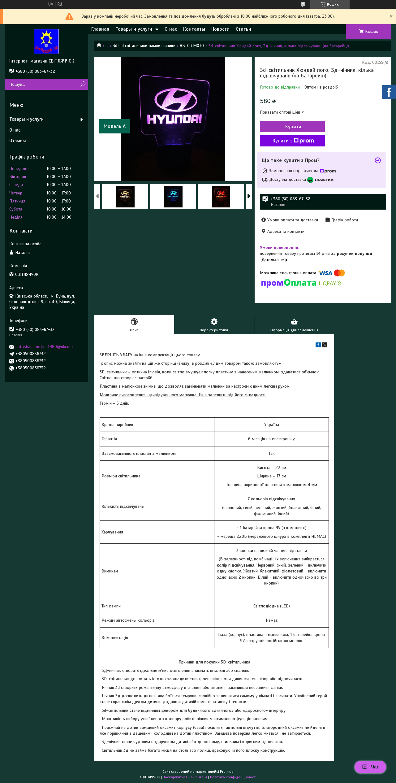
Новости (220, 29)
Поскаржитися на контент (185, 777)
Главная (100, 29)
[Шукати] (82, 84)
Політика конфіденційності (233, 777)
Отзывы (17, 140)
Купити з (293, 141)
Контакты (194, 29)
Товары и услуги (133, 29)
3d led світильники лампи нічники (144, 45)
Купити (293, 127)
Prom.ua (227, 771)
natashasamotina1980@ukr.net (44, 346)
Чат (370, 767)
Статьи (243, 29)
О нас (171, 29)
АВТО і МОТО (192, 45)
